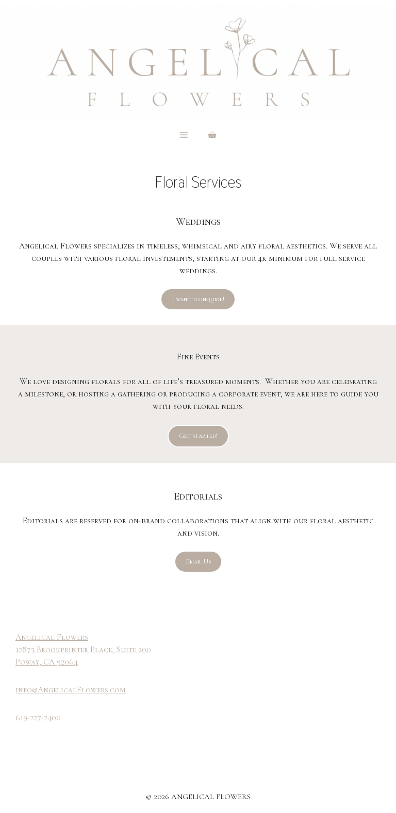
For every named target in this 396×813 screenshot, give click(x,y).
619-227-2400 (38, 717)
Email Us (198, 561)
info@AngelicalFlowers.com (70, 690)
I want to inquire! (198, 299)
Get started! (198, 436)
